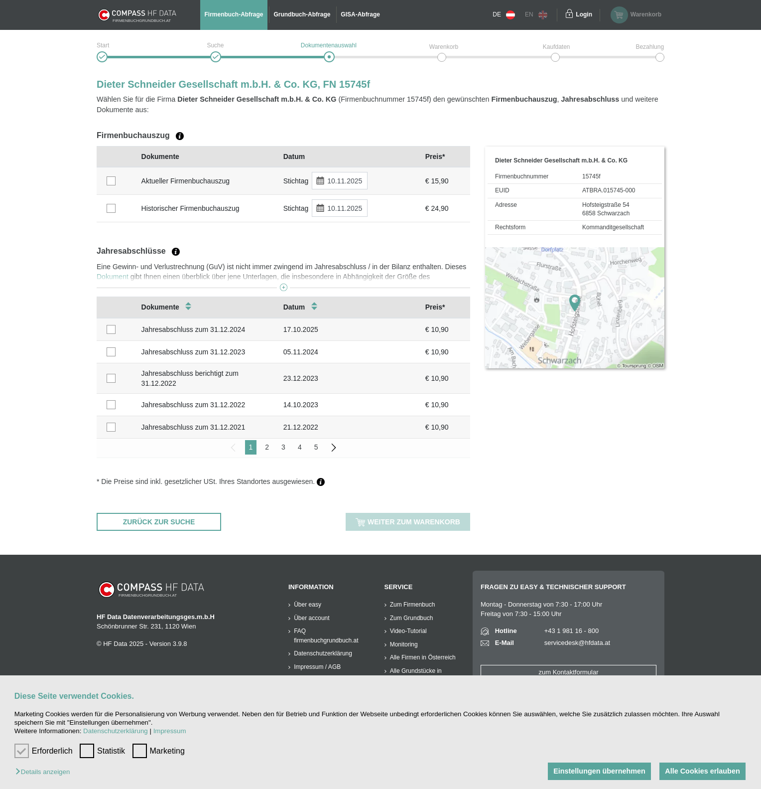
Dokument (112, 277)
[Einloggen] (569, 14)
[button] (45, 772)
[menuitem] (333, 447)
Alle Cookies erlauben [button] (702, 771)
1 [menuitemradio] (251, 447)
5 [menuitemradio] (316, 447)
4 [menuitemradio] (300, 447)
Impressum (169, 731)
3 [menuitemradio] (283, 447)
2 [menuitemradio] (267, 447)
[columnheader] (116, 157)
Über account (311, 618)
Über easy (307, 604)
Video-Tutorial (408, 631)
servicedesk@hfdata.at (577, 642)
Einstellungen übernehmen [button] (599, 771)
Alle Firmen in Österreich (423, 657)
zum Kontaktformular (569, 672)
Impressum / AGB (317, 666)
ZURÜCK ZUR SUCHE (159, 522)
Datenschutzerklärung (115, 731)
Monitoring (404, 644)
